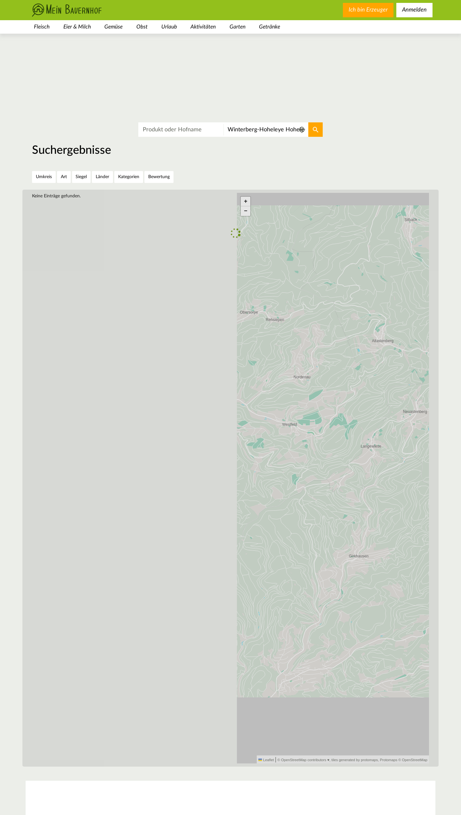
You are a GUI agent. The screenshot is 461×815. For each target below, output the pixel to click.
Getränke (269, 26)
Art (64, 177)
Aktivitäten (203, 26)
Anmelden (414, 10)
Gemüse (113, 26)
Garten (238, 26)
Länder (102, 177)
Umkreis (44, 177)
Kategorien (128, 177)
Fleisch (42, 26)
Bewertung (159, 177)
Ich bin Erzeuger (368, 10)
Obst (142, 26)
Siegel (81, 177)
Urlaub (169, 26)
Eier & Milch (77, 26)
